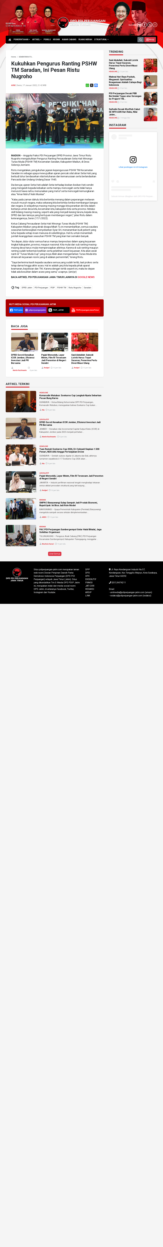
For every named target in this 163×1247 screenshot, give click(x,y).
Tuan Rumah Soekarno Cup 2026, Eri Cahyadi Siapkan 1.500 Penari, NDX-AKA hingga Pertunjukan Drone (69, 450)
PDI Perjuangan (41, 287)
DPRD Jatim (27, 287)
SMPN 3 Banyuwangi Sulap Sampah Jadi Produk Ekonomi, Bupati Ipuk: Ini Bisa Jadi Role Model (68, 504)
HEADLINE (43, 393)
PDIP (53, 287)
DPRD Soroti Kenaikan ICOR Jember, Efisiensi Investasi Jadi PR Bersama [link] (22, 359)
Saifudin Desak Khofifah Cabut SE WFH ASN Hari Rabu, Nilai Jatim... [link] (124, 112)
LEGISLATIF (44, 419)
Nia (43, 410)
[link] (13, 57)
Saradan (87, 287)
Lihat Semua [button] (54, 554)
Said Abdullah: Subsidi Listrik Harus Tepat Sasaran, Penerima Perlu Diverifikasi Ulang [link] (84, 359)
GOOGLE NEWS (86, 277)
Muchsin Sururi (48, 544)
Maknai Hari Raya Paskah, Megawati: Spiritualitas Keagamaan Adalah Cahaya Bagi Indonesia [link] (125, 81)
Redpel (46, 368)
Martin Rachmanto (20, 370)
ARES (44, 517)
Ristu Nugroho (75, 287)
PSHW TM (61, 287)
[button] (150, 39)
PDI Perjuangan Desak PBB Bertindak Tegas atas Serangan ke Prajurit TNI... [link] (125, 96)
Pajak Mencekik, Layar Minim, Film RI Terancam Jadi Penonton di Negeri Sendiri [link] (53, 359)
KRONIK (42, 500)
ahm (13, 85)
